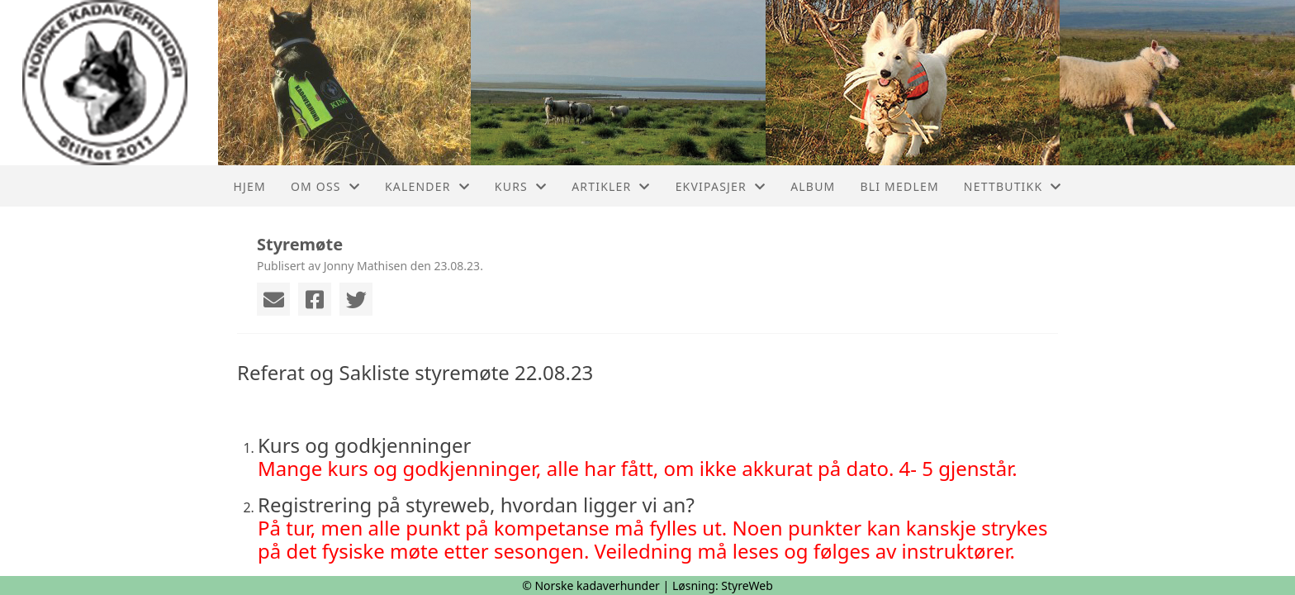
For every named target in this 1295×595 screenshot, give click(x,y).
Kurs (521, 186)
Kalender (427, 186)
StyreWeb (747, 585)
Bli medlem (899, 186)
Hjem (249, 186)
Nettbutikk (1013, 186)
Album (812, 186)
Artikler (611, 186)
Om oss (325, 186)
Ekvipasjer (721, 186)
